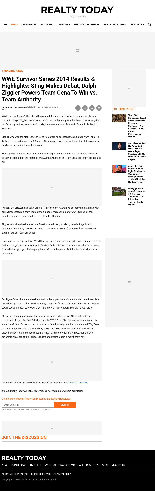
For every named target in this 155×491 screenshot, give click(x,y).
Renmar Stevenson (14, 107)
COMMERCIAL (29, 24)
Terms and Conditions (29, 409)
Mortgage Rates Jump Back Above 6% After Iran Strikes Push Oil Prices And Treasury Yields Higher (136, 196)
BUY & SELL (47, 24)
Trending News (12, 70)
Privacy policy (62, 474)
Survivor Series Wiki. (77, 382)
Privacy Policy (45, 409)
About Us (7, 474)
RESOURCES (137, 24)
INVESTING (64, 24)
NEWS (14, 24)
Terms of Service (41, 474)
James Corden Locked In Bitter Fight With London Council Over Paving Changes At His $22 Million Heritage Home (136, 174)
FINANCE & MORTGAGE (86, 24)
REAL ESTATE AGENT (114, 24)
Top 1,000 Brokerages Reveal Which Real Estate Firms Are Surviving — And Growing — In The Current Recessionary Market (137, 126)
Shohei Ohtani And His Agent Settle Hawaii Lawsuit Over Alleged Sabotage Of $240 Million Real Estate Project (137, 151)
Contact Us (21, 474)
